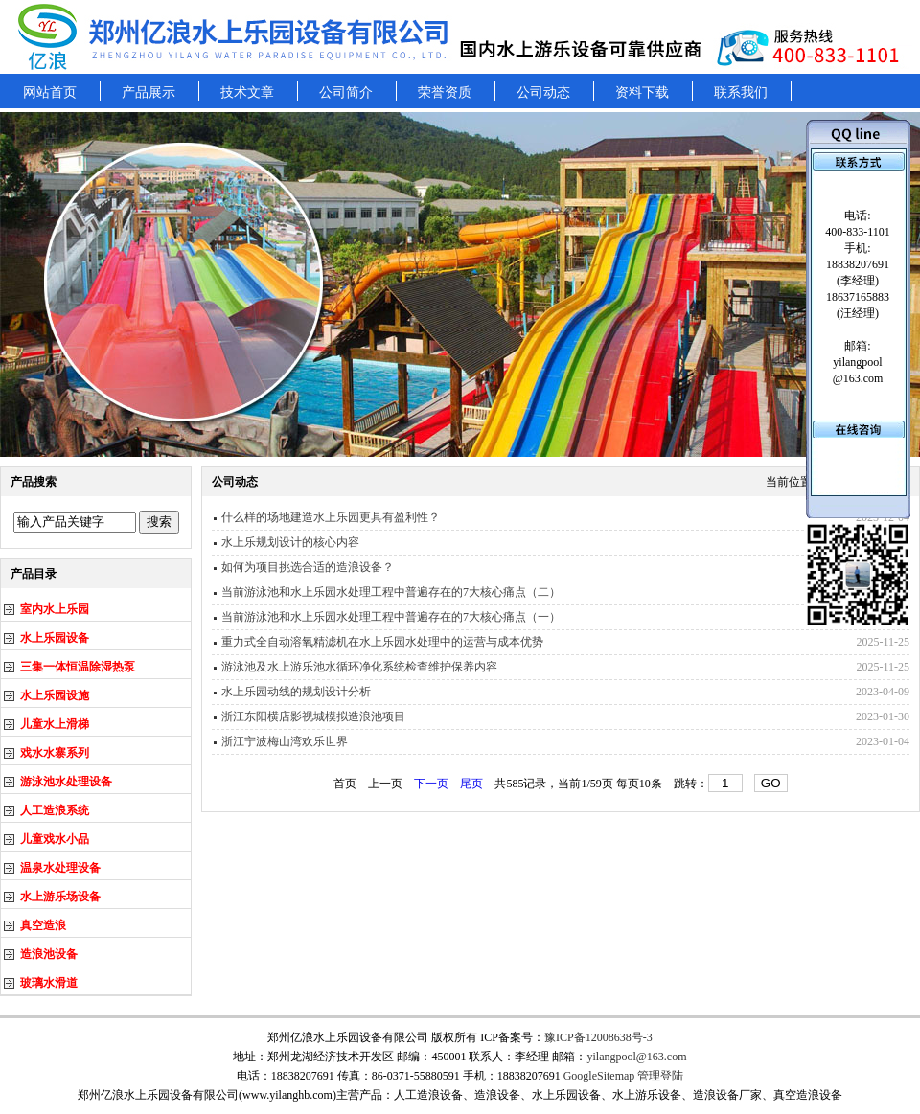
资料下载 (642, 92)
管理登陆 (660, 1075)
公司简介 (346, 92)
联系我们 (741, 92)
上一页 (385, 783)
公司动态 (543, 92)
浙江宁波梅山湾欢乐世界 (284, 741)
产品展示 (148, 92)
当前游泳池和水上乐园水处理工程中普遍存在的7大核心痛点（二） (391, 592)
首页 (345, 783)
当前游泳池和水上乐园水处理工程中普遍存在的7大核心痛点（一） (391, 617)
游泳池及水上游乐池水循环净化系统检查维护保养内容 (359, 666)
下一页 (431, 783)
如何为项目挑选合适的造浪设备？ (307, 567)
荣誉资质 (445, 92)
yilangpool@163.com (636, 1056)
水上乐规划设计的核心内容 (290, 542)
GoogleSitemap (599, 1075)
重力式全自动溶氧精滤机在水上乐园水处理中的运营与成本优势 (382, 641)
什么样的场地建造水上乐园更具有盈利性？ (330, 517)
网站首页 (50, 92)
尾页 (471, 783)
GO (771, 783)
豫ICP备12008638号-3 (598, 1037)
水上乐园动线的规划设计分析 (296, 691)
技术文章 (247, 92)
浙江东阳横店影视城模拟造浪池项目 (313, 716)
